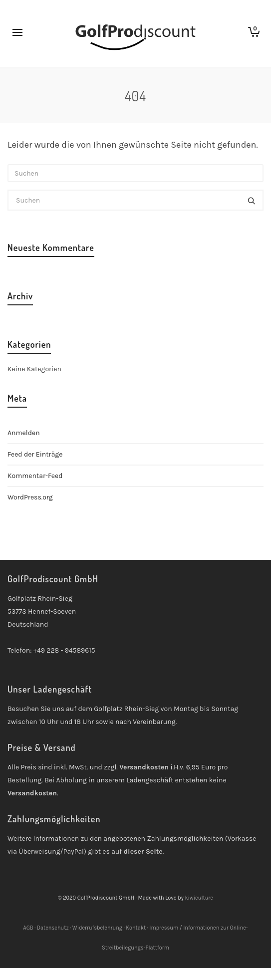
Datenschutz (53, 928)
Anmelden (23, 433)
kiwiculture (199, 898)
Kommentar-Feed (35, 476)
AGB (28, 928)
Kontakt (136, 928)
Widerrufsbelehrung (97, 928)
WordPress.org (30, 497)
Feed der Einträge (34, 454)
